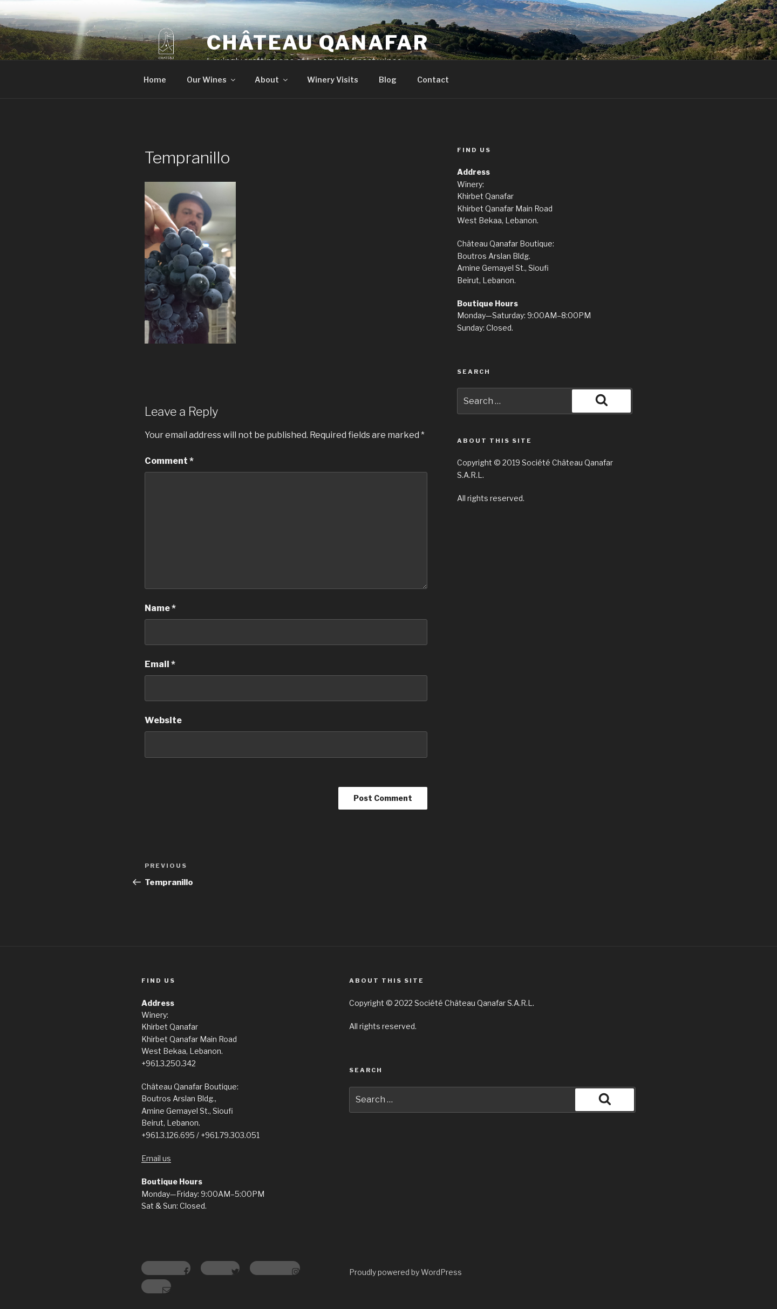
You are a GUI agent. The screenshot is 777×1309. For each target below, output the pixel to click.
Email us (156, 1158)
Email (160, 664)
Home (155, 79)
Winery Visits (332, 79)
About (272, 79)
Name (160, 608)
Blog (388, 79)
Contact (433, 79)
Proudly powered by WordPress (405, 1272)
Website (163, 720)
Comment (169, 461)
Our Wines (212, 79)
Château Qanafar (318, 42)
